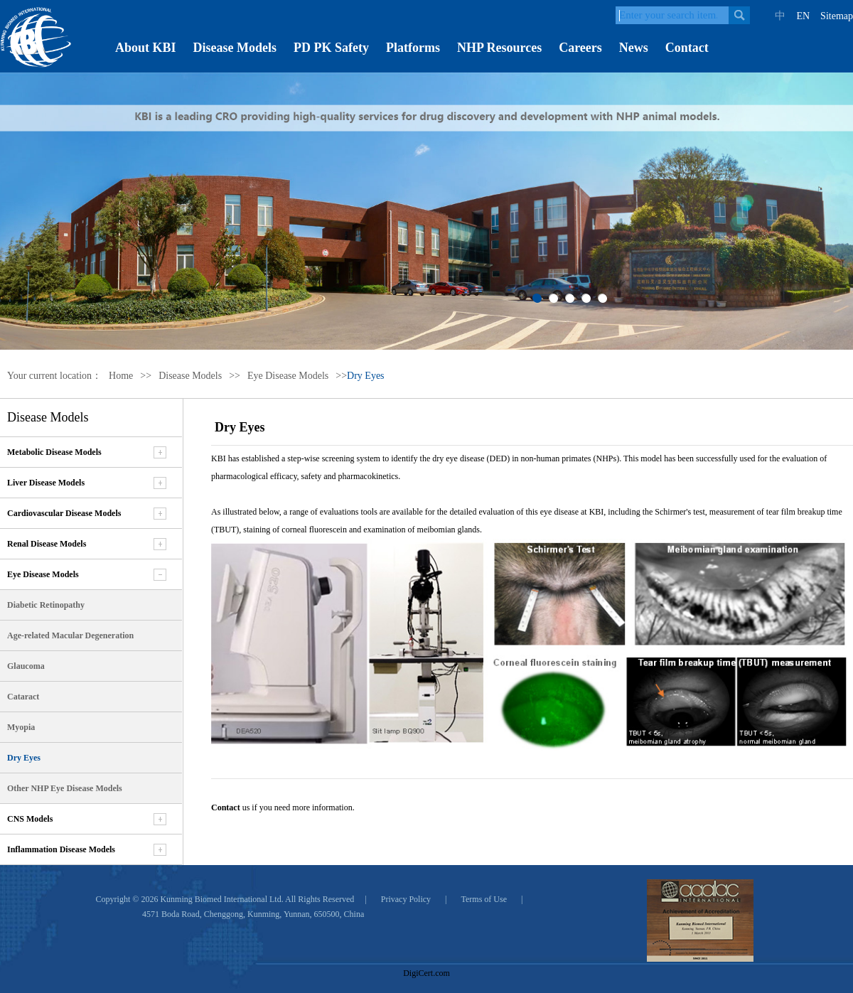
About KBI (145, 48)
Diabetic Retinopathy (46, 605)
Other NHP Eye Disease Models (64, 788)
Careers (580, 48)
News (633, 48)
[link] (426, 948)
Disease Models (235, 48)
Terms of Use (484, 899)
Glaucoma (26, 666)
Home (121, 375)
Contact (687, 48)
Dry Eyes (24, 758)
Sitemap (836, 16)
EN (803, 16)
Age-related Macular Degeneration (70, 635)
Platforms (413, 48)
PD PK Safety (331, 48)
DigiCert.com (426, 973)
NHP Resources (499, 48)
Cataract (23, 697)
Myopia (21, 727)
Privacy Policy (406, 899)
